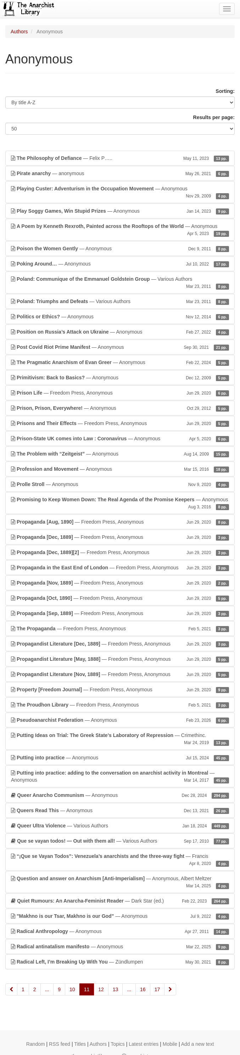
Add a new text (197, 1044)
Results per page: (214, 117)
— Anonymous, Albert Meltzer (120, 882)
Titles (80, 1044)
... (47, 989)
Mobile (170, 1044)
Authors (19, 31)
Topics (118, 1044)
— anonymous (120, 173)
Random (35, 1044)
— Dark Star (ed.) (120, 900)
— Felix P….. (120, 158)
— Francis (120, 860)
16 (143, 989)
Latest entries (143, 1044)
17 (157, 989)
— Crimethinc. (120, 739)
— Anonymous (120, 192)
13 (115, 989)
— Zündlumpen (120, 961)
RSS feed (59, 1044)
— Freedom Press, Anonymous (120, 392)
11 (87, 989)
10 (72, 989)
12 (101, 989)
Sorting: (225, 91)
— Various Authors (120, 283)
